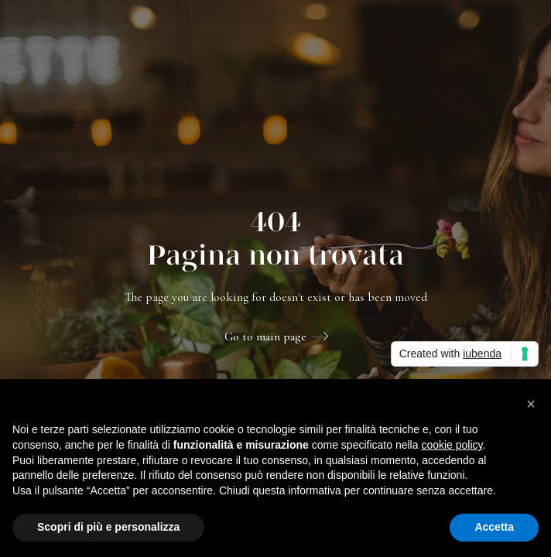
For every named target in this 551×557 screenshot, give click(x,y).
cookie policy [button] (451, 445)
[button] (530, 403)
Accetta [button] (494, 527)
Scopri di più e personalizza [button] (108, 527)
